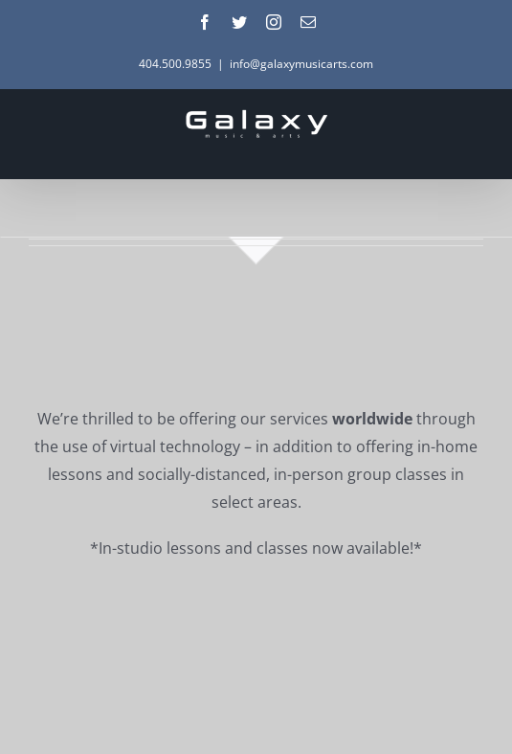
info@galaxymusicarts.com (301, 64)
